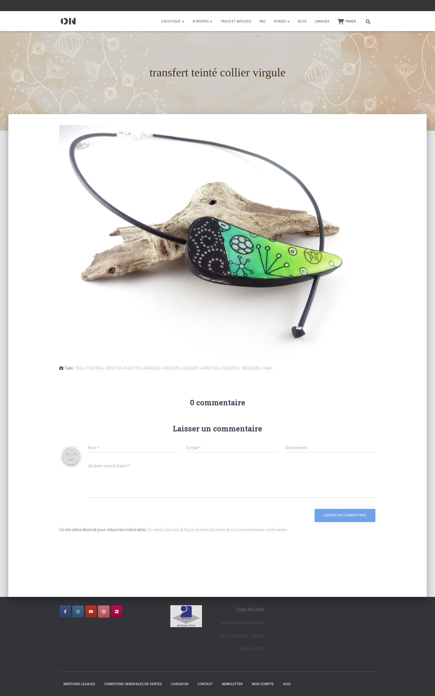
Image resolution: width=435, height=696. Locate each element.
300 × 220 (103, 368)
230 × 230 (181, 368)
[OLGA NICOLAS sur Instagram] (78, 611)
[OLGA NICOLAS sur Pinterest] (104, 611)
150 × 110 (83, 368)
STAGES (282, 21)
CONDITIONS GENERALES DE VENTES (133, 684)
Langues (322, 21)
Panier (347, 21)
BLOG (302, 21)
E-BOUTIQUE (172, 21)
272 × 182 (239, 368)
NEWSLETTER (232, 684)
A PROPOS (202, 21)
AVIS (287, 684)
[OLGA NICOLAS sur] (129, 611)
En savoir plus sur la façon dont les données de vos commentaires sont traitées (217, 529)
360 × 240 (161, 368)
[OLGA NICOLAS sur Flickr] (117, 611)
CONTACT (205, 684)
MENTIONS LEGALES (79, 684)
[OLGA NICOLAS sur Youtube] (91, 611)
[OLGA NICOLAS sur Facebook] (65, 611)
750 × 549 (122, 368)
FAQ (262, 21)
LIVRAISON (179, 684)
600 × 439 (200, 368)
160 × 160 (219, 368)
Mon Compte (263, 684)
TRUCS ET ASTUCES (236, 21)
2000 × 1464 (261, 368)
